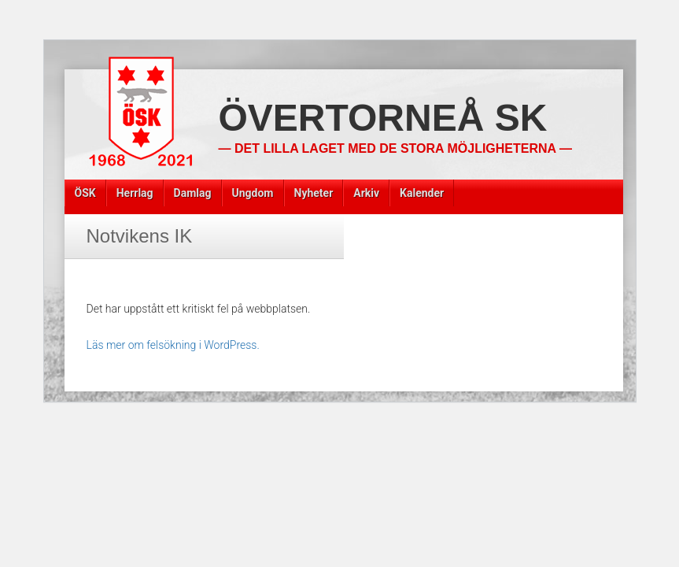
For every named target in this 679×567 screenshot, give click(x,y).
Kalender (422, 193)
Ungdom (253, 193)
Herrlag (134, 193)
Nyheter (314, 193)
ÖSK (85, 193)
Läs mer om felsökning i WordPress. (173, 345)
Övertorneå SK (383, 118)
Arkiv (366, 193)
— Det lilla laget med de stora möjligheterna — (395, 148)
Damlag (193, 193)
